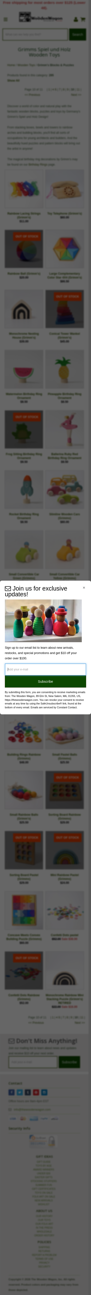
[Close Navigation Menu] (84, 587)
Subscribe (45, 681)
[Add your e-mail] (45, 669)
